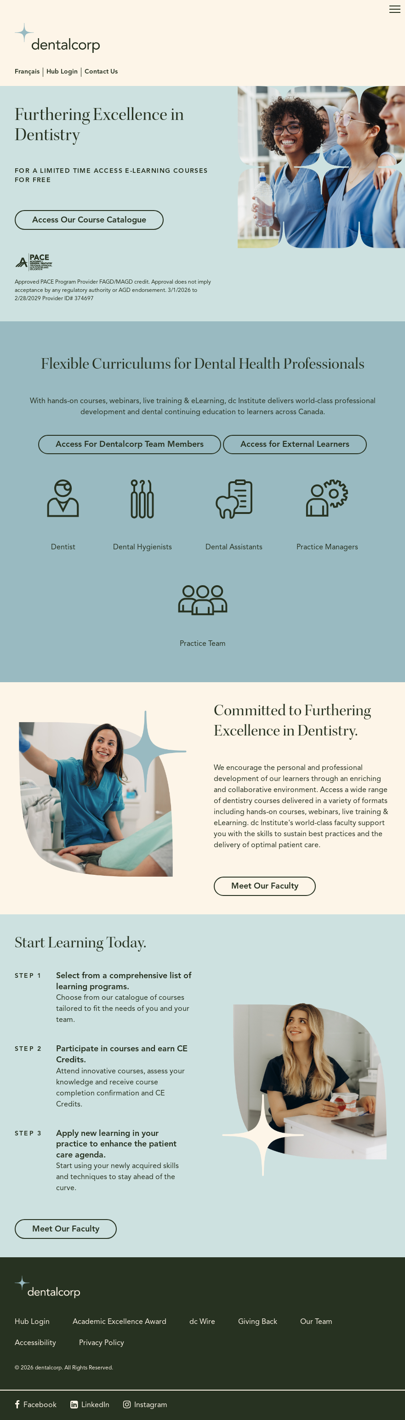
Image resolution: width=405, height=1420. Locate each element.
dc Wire (202, 1322)
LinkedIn (95, 1405)
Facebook (40, 1405)
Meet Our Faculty (265, 886)
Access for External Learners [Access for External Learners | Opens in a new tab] (295, 444)
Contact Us (101, 71)
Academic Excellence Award (119, 1322)
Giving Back (257, 1322)
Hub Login (62, 71)
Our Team (316, 1322)
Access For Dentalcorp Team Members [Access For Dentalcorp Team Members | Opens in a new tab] (129, 444)
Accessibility (35, 1343)
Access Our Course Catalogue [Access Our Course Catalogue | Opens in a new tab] (90, 220)
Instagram (150, 1405)
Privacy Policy (101, 1343)
